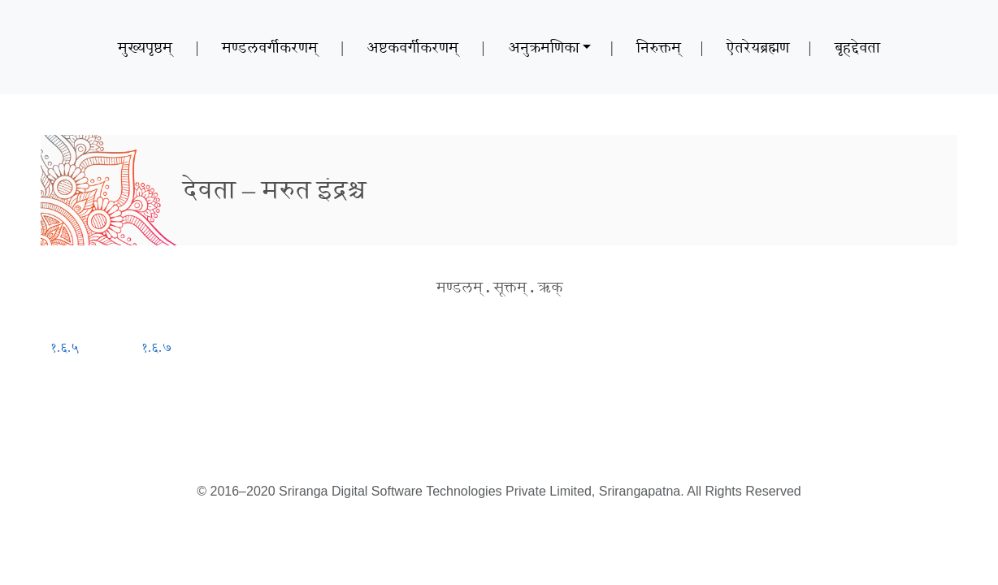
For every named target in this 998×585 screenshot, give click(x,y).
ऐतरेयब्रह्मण (758, 47)
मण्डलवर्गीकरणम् (270, 47)
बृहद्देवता (857, 47)
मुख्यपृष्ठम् (145, 47)
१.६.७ (156, 347)
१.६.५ (64, 347)
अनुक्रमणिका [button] (543, 47)
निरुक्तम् (658, 47)
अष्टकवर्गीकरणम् (412, 47)
